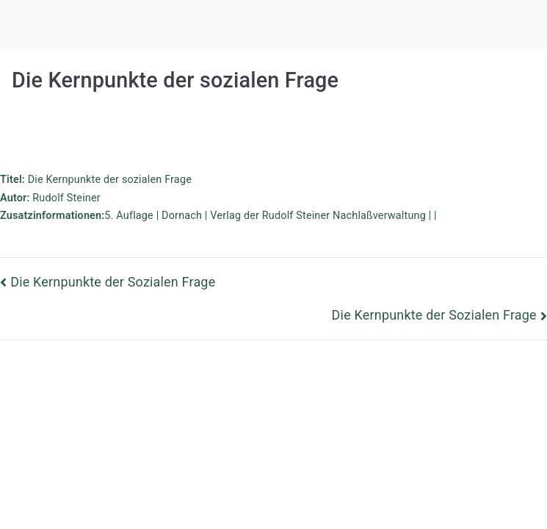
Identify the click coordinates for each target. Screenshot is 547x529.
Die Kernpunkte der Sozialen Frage (112, 281)
